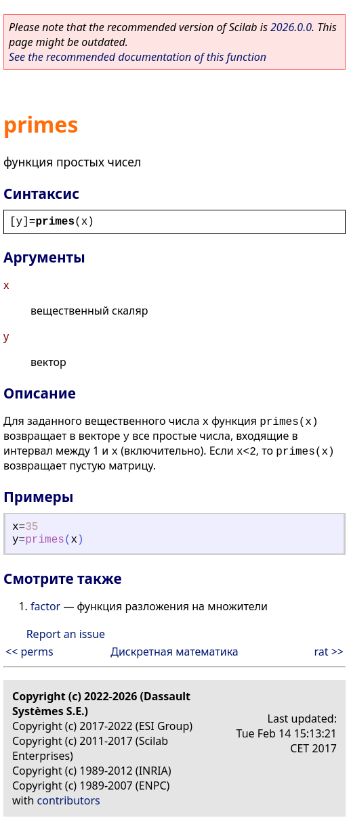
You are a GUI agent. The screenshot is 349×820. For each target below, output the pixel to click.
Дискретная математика (174, 651)
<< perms (29, 651)
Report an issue (65, 634)
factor (45, 606)
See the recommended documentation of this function (137, 56)
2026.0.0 (291, 27)
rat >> (329, 651)
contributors (68, 800)
